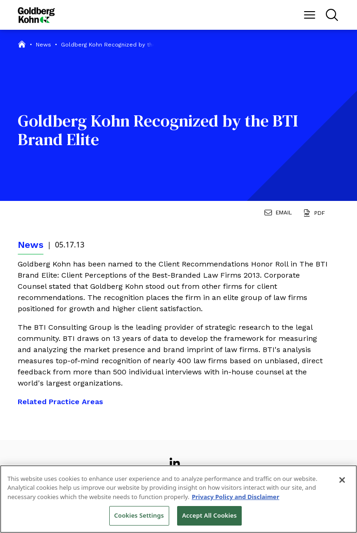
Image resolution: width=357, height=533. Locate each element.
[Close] (342, 480)
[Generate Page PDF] (316, 214)
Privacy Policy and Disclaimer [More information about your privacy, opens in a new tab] (235, 497)
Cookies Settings (139, 515)
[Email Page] (280, 214)
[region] (178, 499)
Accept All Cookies (209, 515)
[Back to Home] (36, 15)
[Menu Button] (309, 14)
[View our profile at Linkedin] (175, 459)
